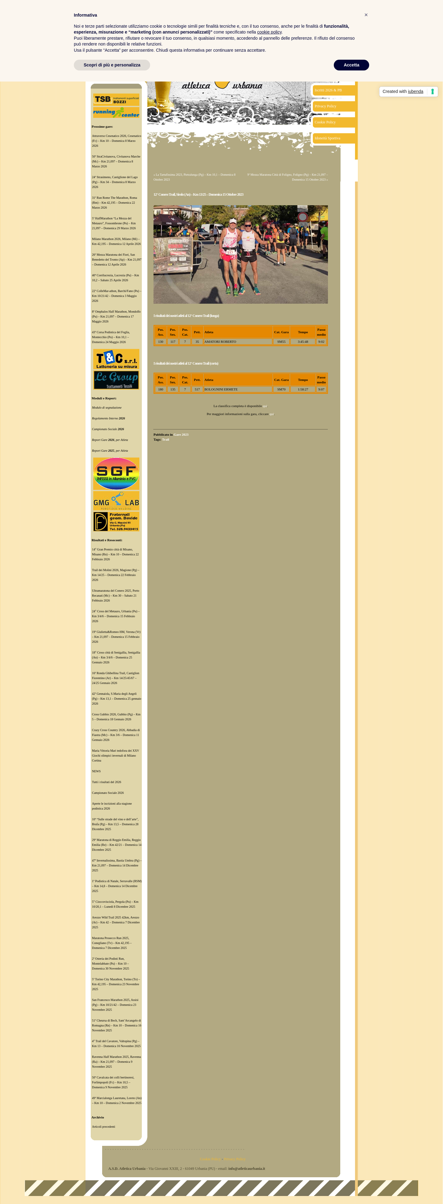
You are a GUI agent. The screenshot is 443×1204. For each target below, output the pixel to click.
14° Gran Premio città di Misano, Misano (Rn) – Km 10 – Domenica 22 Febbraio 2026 (115, 554)
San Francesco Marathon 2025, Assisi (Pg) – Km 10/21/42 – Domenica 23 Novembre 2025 (115, 1004)
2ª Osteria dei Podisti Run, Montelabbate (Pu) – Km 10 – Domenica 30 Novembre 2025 (110, 963)
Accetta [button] (351, 64)
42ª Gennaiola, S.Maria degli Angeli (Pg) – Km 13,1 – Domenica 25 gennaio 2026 (116, 698)
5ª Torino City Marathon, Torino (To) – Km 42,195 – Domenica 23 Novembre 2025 (116, 984)
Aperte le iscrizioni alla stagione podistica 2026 (112, 806)
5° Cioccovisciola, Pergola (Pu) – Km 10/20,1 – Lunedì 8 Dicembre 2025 (115, 904)
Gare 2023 (181, 434)
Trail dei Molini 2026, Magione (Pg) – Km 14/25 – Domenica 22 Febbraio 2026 (115, 575)
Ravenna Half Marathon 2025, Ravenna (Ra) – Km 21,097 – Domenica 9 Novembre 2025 (116, 1061)
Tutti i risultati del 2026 (106, 782)
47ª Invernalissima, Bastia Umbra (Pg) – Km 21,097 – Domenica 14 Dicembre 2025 (117, 865)
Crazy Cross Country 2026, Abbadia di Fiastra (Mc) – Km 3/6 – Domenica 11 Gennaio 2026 (116, 735)
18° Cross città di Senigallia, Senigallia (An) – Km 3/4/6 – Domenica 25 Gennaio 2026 (116, 657)
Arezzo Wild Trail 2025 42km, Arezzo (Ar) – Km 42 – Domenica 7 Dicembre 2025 (116, 922)
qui (265, 406)
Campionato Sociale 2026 (108, 792)
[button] (366, 15)
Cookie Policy (325, 122)
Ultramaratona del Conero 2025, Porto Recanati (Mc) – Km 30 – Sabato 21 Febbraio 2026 (115, 595)
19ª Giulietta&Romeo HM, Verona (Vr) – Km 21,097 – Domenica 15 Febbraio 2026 (116, 636)
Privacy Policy (325, 106)
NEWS (96, 771)
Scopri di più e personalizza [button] (112, 64)
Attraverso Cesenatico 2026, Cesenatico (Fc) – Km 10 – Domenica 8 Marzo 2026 (116, 140)
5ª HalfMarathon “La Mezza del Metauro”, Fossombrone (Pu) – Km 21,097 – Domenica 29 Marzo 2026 (114, 223)
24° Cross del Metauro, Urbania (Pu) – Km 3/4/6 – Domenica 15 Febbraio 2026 (116, 616)
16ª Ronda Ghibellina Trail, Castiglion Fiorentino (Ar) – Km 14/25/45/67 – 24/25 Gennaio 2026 (115, 678)
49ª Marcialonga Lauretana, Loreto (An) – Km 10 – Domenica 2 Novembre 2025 (117, 1100)
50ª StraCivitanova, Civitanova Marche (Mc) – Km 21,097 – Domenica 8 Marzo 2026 (116, 161)
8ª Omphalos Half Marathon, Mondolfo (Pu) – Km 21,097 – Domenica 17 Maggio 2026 (116, 316)
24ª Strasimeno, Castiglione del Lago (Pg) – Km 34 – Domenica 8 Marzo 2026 (115, 182)
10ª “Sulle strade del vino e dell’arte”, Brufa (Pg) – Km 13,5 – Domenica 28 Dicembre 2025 (115, 824)
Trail (165, 439)
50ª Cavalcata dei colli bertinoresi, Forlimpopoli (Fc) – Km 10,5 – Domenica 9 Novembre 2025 (113, 1082)
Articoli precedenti (103, 1126)
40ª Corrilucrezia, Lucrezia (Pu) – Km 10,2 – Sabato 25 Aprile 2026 (115, 278)
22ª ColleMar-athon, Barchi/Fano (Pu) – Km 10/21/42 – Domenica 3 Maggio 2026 (117, 295)
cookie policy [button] (269, 32)
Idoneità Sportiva (327, 138)
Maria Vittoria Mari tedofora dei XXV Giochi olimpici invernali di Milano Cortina (115, 755)
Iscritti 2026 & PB (328, 90)
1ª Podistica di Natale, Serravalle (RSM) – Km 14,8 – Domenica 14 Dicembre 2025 (117, 886)
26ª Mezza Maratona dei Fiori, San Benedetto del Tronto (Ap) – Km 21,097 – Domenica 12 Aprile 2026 (117, 259)
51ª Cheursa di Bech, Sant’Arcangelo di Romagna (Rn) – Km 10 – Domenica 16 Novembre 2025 (116, 1025)
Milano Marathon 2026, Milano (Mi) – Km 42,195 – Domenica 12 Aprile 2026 (116, 241)
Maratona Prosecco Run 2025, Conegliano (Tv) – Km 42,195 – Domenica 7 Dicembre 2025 (112, 943)
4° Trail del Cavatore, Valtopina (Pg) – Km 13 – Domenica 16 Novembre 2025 (116, 1043)
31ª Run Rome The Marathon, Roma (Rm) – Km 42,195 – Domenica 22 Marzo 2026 (114, 202)
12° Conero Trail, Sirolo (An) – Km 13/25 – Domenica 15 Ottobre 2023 (198, 194)
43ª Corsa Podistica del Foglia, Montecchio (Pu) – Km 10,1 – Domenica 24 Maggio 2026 (111, 337)
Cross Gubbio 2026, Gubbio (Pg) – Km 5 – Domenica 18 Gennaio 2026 (116, 717)
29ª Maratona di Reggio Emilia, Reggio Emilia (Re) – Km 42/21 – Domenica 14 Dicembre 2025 (117, 844)
